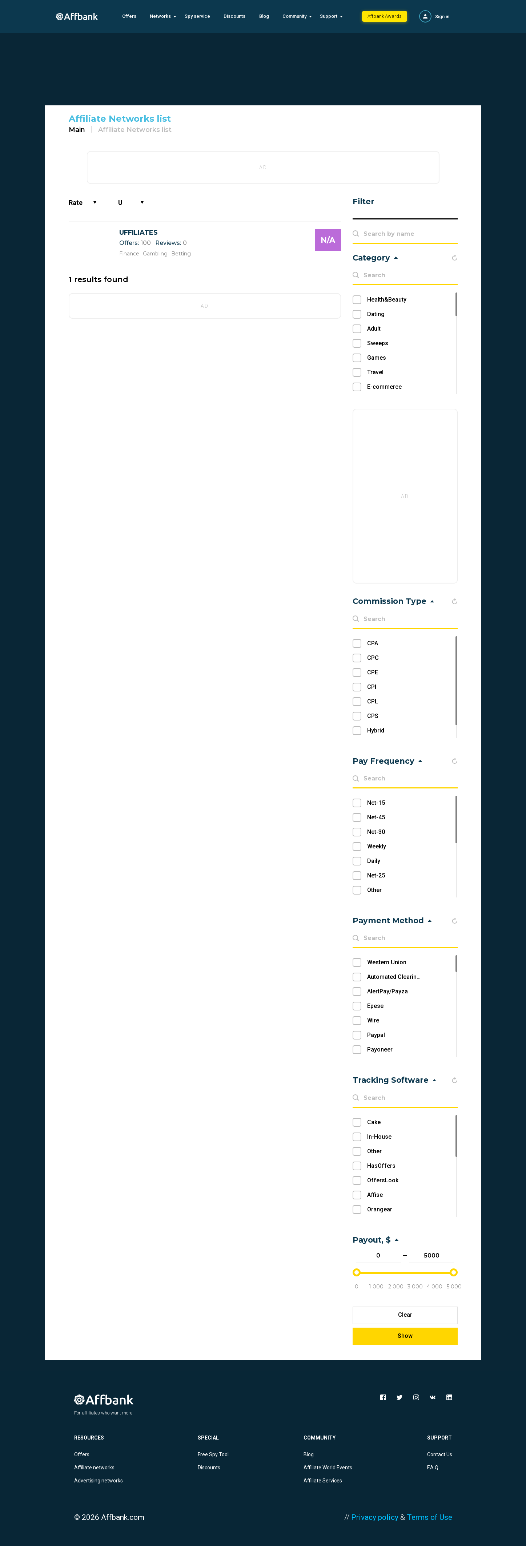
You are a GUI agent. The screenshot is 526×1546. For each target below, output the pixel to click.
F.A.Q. (433, 1467)
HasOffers (381, 1165)
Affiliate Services (323, 1480)
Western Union (386, 962)
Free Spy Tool (213, 1454)
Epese (375, 1005)
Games (376, 357)
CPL (372, 701)
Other (374, 890)
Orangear (379, 1209)
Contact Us (439, 1454)
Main (77, 130)
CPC (373, 657)
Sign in (442, 16)
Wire (373, 1020)
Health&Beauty (386, 299)
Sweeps (377, 343)
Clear (405, 1314)
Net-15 (376, 802)
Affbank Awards (385, 16)
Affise (375, 1194)
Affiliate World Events (328, 1467)
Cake (374, 1122)
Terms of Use (429, 1517)
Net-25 (376, 875)
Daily (373, 860)
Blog (264, 16)
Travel (375, 372)
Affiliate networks (94, 1467)
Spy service (197, 16)
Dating (376, 314)
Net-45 (376, 817)
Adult (374, 328)
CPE (372, 672)
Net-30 (376, 831)
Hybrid (375, 730)
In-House (379, 1136)
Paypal (376, 1035)
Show (405, 1335)
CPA (372, 643)
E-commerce (384, 386)
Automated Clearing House (403, 976)
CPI (371, 686)
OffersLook (382, 1180)
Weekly (376, 846)
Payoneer (380, 1049)
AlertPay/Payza (387, 991)
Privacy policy (374, 1517)
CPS (372, 716)
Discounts (234, 16)
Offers (129, 16)
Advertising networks (98, 1480)
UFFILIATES (138, 233)
